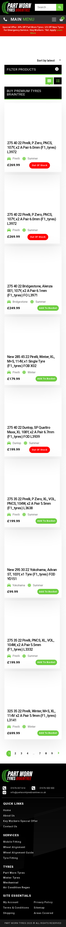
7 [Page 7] (39, 753)
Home (7, 810)
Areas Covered (43, 913)
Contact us (10, 826)
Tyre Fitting (10, 858)
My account (10, 902)
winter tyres (11, 877)
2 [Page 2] (15, 753)
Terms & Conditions (16, 907)
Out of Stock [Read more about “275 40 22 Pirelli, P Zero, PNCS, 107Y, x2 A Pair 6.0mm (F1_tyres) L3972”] (39, 165)
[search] (49, 7)
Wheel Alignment (14, 847)
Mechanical (10, 882)
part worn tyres (14, 872)
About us (9, 815)
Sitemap (39, 907)
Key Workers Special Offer (20, 821)
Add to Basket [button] (48, 308)
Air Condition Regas (16, 887)
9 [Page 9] (52, 753)
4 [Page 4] (27, 753)
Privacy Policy (43, 902)
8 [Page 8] (46, 753)
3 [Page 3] (21, 753)
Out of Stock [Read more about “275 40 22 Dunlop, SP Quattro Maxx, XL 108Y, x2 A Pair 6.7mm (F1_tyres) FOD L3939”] (39, 449)
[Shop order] (49, 60)
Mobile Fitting (12, 841)
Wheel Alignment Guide (18, 852)
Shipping (9, 913)
